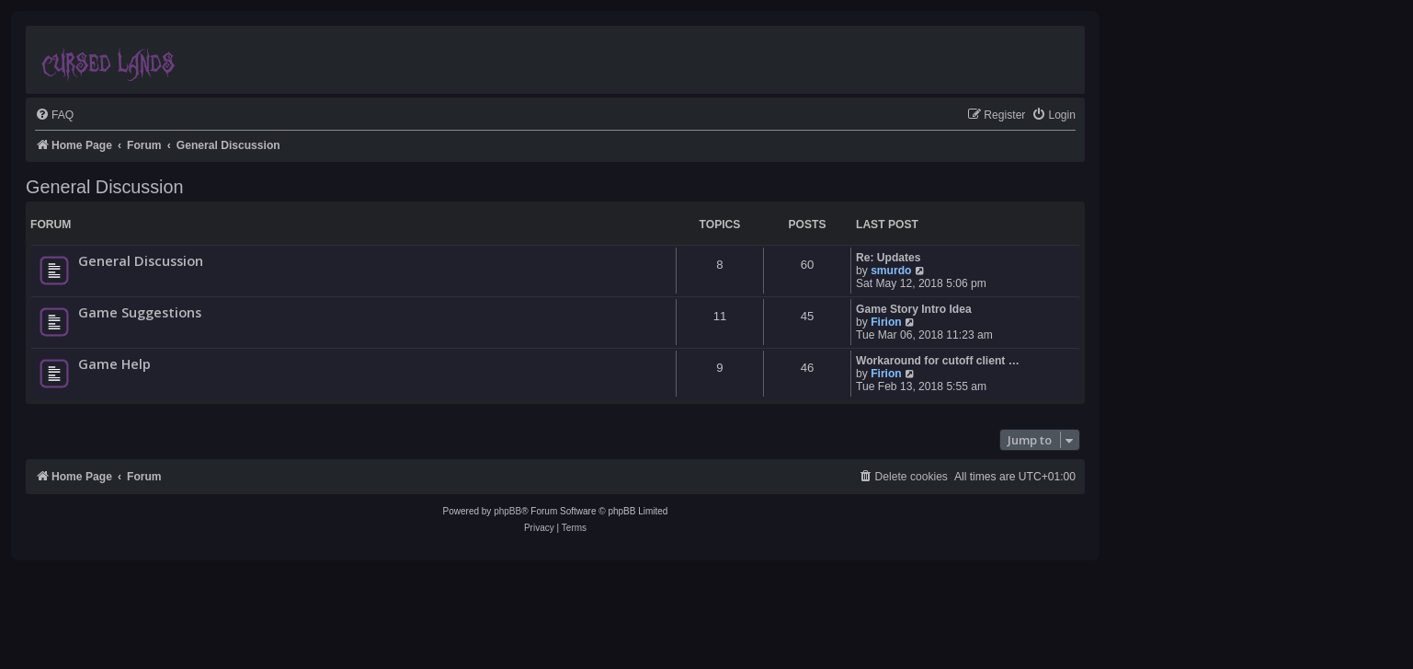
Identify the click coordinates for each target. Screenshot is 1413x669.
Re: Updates (888, 257)
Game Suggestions (139, 312)
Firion (886, 322)
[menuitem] (54, 115)
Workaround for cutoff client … (938, 360)
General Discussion (105, 187)
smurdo (891, 270)
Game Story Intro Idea (914, 309)
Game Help (114, 363)
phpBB (507, 511)
